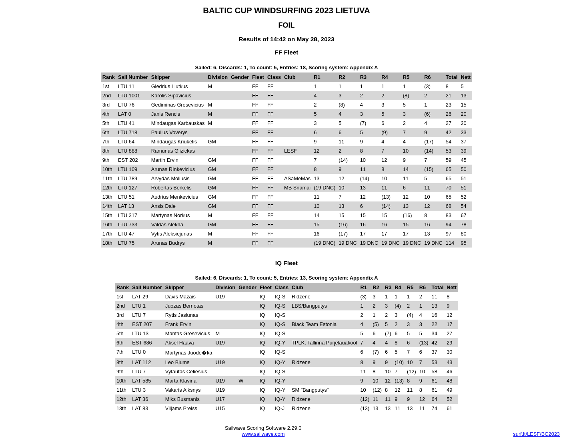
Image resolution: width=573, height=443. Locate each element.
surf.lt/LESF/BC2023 (536, 434)
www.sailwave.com (263, 434)
